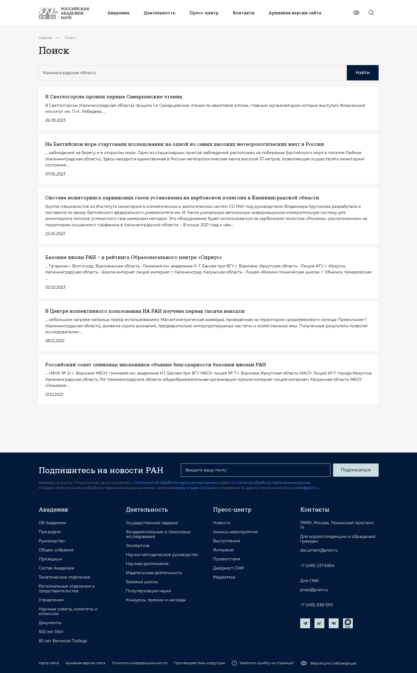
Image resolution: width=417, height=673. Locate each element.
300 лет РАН (51, 632)
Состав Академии (56, 568)
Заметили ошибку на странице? (263, 663)
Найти (363, 72)
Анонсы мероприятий (235, 532)
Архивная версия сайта (85, 663)
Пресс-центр (232, 509)
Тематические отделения (64, 577)
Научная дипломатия (147, 564)
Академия (53, 509)
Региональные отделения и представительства (67, 588)
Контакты (314, 509)
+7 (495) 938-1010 (316, 605)
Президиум (50, 559)
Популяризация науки (148, 591)
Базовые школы (142, 582)
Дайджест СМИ (228, 568)
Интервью (223, 550)
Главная (45, 38)
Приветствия (226, 559)
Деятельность (147, 509)
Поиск (70, 38)
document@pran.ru (319, 550)
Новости (222, 523)
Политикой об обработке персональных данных (175, 483)
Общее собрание (56, 550)
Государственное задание (152, 523)
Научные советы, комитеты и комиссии (68, 611)
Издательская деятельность (154, 573)
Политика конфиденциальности (140, 663)
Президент (50, 532)
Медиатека (224, 577)
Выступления (226, 541)
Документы (50, 623)
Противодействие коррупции (199, 663)
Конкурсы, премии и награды (156, 600)
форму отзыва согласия (195, 488)
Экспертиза (137, 545)
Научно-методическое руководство (162, 554)
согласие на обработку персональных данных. (271, 483)
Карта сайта (49, 663)
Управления (51, 600)
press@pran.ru (306, 488)
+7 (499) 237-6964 (317, 565)
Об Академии (52, 523)
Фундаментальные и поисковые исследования (158, 534)
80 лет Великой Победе (63, 641)
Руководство (52, 541)
